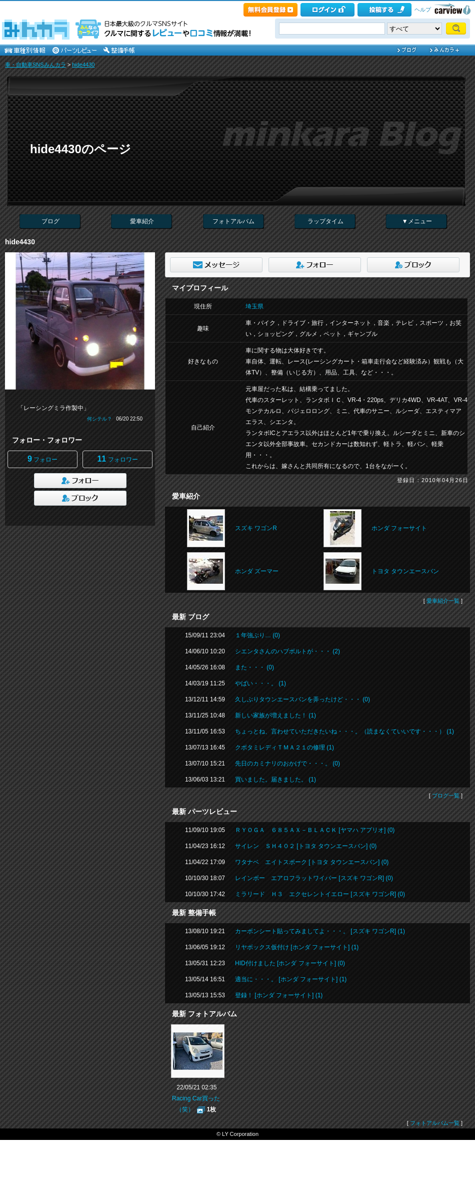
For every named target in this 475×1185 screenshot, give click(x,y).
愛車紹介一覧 (443, 601)
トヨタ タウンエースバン (405, 571)
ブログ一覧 (446, 796)
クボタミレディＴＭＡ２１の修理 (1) (284, 747)
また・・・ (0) (254, 667)
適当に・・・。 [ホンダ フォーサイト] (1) (290, 979)
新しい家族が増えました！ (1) (275, 715)
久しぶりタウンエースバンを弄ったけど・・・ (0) (302, 699)
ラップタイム (326, 221)
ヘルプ (422, 10)
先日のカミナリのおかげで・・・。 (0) (287, 763)
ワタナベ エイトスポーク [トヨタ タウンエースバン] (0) (311, 862)
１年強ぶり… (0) (257, 635)
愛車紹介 (142, 221)
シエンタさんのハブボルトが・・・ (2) (287, 651)
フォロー (43, 459)
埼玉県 (255, 306)
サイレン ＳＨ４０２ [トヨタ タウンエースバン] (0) (305, 846)
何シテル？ (99, 419)
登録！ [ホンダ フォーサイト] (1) (278, 995)
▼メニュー (417, 221)
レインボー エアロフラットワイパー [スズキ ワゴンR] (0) (314, 878)
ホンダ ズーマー (256, 571)
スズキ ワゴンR (256, 528)
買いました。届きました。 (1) (275, 779)
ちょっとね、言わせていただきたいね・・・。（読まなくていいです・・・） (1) (344, 731)
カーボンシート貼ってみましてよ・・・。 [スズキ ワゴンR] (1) (320, 931)
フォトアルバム (233, 221)
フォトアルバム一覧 (435, 1123)
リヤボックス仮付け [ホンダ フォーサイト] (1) (296, 947)
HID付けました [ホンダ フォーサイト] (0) (290, 963)
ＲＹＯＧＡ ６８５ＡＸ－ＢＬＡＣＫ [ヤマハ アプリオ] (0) (314, 830)
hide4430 (83, 65)
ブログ (51, 221)
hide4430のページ (80, 149)
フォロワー (117, 459)
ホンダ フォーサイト (399, 528)
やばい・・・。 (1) (260, 683)
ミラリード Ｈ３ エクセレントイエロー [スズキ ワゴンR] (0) (320, 894)
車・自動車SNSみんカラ (35, 65)
